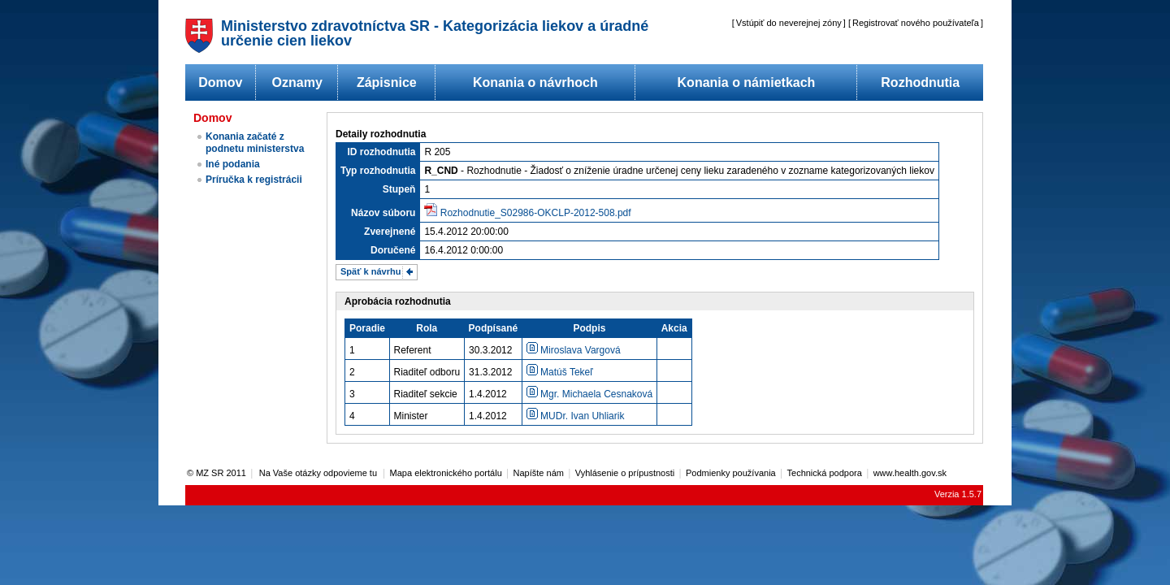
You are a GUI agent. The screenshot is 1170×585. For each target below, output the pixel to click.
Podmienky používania (731, 473)
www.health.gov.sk (910, 473)
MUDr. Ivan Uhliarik (575, 416)
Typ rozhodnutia (377, 170)
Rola (426, 328)
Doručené (392, 250)
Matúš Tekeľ (559, 372)
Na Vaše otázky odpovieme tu (319, 473)
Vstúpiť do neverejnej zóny (789, 23)
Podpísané (493, 328)
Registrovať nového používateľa (915, 23)
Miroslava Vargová (573, 350)
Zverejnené (389, 231)
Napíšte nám (539, 473)
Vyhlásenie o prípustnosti (625, 473)
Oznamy (297, 82)
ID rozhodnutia (381, 152)
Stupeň (399, 189)
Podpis (589, 328)
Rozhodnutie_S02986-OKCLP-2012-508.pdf (535, 213)
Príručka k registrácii (254, 179)
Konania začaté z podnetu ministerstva (255, 142)
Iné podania (233, 164)
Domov (220, 82)
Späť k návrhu (370, 271)
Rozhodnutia (920, 82)
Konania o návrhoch (535, 82)
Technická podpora (824, 473)
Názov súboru (383, 213)
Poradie (367, 328)
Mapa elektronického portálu (446, 473)
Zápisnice (387, 82)
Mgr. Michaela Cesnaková (589, 394)
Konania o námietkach (747, 82)
